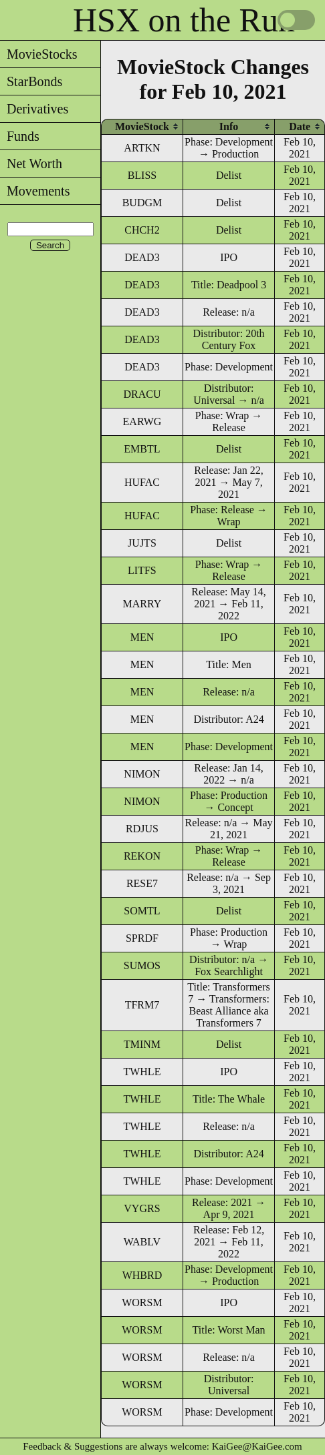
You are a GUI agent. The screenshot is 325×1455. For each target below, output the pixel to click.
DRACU (141, 394)
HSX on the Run (184, 20)
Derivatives (34, 108)
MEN (142, 637)
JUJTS (142, 543)
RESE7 (142, 883)
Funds (19, 136)
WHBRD (142, 1275)
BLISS (142, 175)
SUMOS (142, 965)
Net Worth (31, 163)
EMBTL (142, 449)
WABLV (142, 1241)
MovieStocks (39, 54)
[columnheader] (142, 126)
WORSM (142, 1302)
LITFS (142, 570)
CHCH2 (141, 230)
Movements (35, 191)
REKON (142, 856)
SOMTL (142, 910)
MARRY (142, 603)
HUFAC (142, 482)
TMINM (142, 1044)
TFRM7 (142, 1004)
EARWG (142, 421)
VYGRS (142, 1208)
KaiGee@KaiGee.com (257, 1446)
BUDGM (142, 202)
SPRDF (142, 938)
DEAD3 (141, 257)
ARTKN (142, 148)
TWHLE (141, 1071)
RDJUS (142, 828)
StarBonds (31, 81)
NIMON (142, 774)
